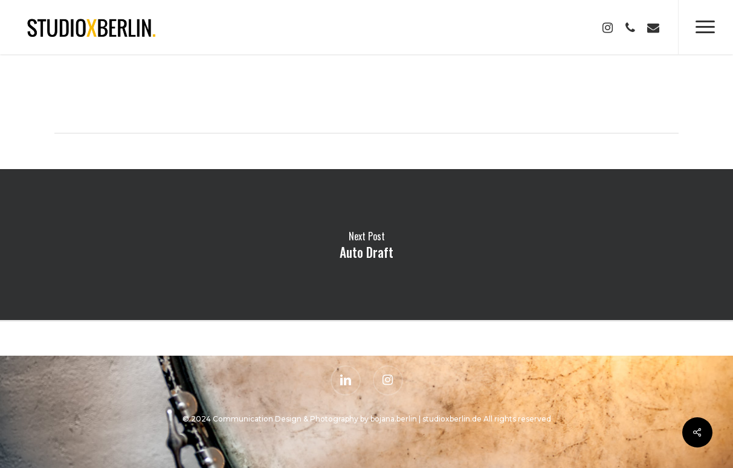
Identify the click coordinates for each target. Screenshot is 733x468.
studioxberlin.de (452, 418)
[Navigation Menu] (705, 27)
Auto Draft (366, 244)
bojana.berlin (393, 418)
